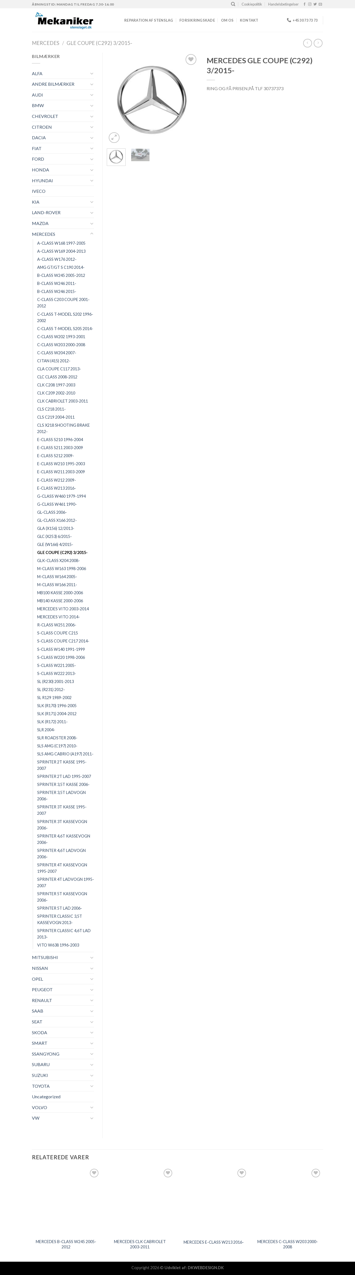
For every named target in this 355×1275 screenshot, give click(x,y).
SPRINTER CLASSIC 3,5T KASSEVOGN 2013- (59, 919)
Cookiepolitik (252, 4)
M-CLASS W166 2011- (57, 584)
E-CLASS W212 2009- (56, 480)
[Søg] (233, 4)
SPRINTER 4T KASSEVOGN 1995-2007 (62, 868)
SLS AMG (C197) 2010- (57, 745)
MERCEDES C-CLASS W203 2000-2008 (287, 1244)
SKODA (39, 1032)
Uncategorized (46, 1096)
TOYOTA (41, 1086)
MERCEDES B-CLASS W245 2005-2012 (66, 1244)
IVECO (38, 191)
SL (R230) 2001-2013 (55, 681)
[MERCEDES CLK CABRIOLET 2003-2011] (140, 1201)
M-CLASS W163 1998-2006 (61, 568)
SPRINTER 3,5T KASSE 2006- (63, 784)
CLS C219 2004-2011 (56, 417)
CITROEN (42, 127)
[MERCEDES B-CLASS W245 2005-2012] (66, 1201)
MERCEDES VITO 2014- (58, 616)
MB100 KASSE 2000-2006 (60, 592)
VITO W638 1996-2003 (58, 945)
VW (35, 1117)
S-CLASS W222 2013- (56, 673)
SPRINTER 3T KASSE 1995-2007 (62, 810)
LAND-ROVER (46, 212)
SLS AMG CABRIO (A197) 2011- (65, 754)
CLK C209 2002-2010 (56, 393)
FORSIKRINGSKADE (197, 20)
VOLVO (39, 1107)
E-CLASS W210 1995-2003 (61, 463)
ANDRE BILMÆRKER (53, 84)
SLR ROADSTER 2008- (57, 737)
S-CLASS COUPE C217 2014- (63, 641)
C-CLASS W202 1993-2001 (61, 336)
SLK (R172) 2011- (52, 721)
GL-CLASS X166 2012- (57, 520)
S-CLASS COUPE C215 (57, 633)
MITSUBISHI (45, 957)
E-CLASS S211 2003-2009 (60, 447)
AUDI (37, 94)
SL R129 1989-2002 (54, 697)
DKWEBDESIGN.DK (206, 1267)
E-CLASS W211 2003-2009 (61, 471)
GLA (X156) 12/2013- (55, 528)
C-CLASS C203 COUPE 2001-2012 (63, 302)
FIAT (37, 148)
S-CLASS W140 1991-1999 (61, 649)
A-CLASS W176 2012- (57, 259)
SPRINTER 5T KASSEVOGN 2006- (62, 896)
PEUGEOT (42, 989)
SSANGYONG (45, 1053)
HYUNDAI (42, 180)
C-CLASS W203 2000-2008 (61, 344)
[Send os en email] (320, 4)
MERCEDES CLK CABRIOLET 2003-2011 (140, 1244)
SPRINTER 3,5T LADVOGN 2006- (61, 795)
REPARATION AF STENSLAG (148, 20)
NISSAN (40, 968)
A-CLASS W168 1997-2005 (61, 243)
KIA (35, 201)
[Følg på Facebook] (304, 4)
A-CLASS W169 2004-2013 (61, 251)
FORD (38, 158)
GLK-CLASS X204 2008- (58, 560)
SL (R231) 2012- (51, 689)
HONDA (40, 169)
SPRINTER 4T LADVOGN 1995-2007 (65, 882)
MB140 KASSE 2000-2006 (60, 600)
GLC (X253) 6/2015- (54, 536)
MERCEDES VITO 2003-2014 (63, 608)
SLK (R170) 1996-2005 (57, 705)
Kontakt (249, 20)
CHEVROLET (45, 116)
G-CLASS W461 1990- (57, 504)
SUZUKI (40, 1075)
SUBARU (41, 1064)
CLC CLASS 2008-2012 (57, 377)
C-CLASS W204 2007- (56, 352)
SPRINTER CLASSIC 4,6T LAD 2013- (64, 933)
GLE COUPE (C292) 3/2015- (99, 43)
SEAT (37, 1021)
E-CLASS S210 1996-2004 (60, 439)
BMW (38, 105)
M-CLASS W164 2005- (57, 576)
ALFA (37, 73)
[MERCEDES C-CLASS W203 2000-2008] (287, 1201)
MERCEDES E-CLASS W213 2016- (214, 1242)
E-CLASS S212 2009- (55, 455)
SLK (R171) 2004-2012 (57, 713)
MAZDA (40, 223)
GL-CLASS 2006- (52, 512)
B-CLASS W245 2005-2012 (61, 275)
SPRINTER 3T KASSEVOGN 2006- (62, 824)
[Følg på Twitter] (315, 4)
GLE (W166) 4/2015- (55, 544)
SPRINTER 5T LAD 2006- (59, 908)
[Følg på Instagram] (309, 4)
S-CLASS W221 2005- (56, 665)
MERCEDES (45, 43)
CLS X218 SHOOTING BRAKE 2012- (63, 428)
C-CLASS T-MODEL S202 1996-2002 (65, 317)
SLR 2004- (46, 729)
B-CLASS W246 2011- (56, 283)
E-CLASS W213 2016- (56, 488)
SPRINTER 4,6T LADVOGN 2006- (61, 853)
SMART (39, 1043)
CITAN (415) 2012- (53, 360)
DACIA (39, 137)
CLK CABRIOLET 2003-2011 (62, 401)
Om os (227, 20)
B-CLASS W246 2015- (56, 291)
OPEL (37, 978)
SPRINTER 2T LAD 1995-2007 (64, 776)
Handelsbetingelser (283, 4)
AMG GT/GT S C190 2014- (61, 267)
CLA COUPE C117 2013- (59, 368)
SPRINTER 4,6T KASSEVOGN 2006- (63, 839)
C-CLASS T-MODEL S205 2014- (65, 328)
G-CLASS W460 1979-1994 (61, 496)
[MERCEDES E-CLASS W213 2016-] (213, 1201)
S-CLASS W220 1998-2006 (61, 657)
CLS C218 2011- (51, 409)
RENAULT (42, 1000)
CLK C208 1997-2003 (56, 385)
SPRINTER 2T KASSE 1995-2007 (62, 765)
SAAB (37, 1010)
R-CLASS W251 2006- (56, 625)
